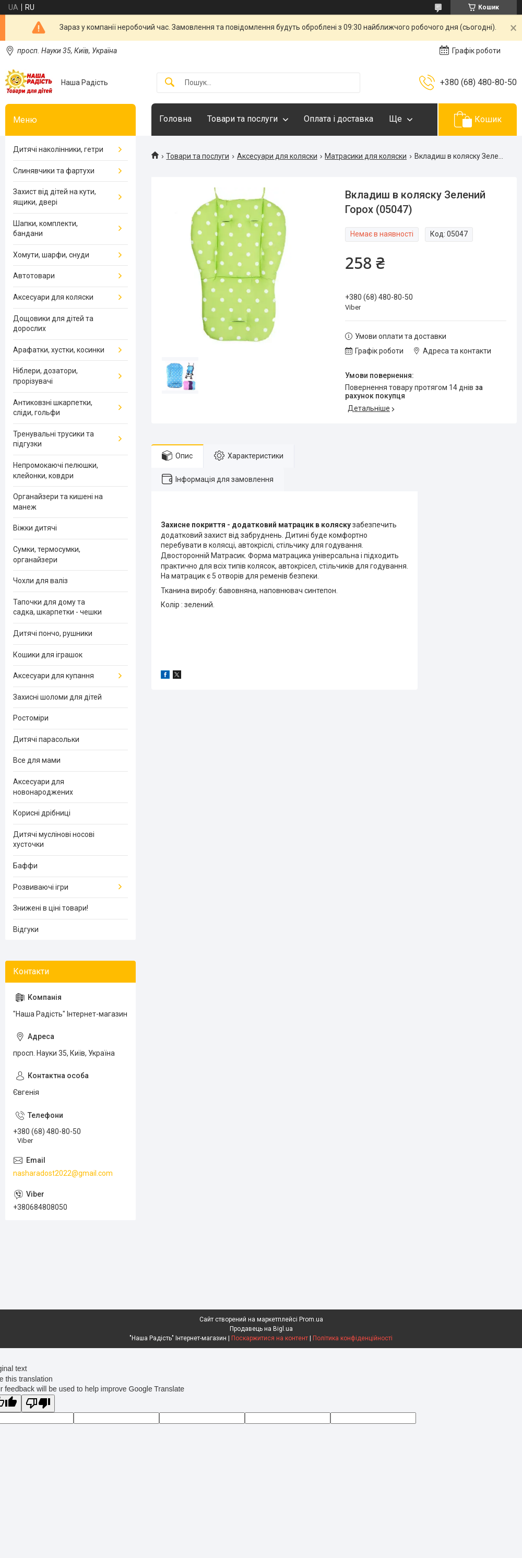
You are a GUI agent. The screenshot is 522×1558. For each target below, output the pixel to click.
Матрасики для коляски (366, 156)
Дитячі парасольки (46, 739)
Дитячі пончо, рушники (52, 633)
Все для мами (37, 760)
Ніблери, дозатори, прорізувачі (45, 376)
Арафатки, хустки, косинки (58, 350)
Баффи (25, 865)
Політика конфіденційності (353, 1338)
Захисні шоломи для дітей (57, 697)
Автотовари (34, 276)
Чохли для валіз (40, 580)
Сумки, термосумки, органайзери (46, 554)
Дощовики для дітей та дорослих (53, 323)
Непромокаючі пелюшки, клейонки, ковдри (55, 470)
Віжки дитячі (35, 528)
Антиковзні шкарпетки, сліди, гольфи (52, 407)
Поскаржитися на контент (269, 1338)
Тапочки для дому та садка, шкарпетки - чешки (57, 607)
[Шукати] (169, 83)
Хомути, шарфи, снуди (51, 255)
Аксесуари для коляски (277, 156)
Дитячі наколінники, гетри (58, 149)
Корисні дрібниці (41, 813)
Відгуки (26, 929)
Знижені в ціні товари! (50, 908)
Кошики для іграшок (47, 655)
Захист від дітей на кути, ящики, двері (54, 196)
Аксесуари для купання (53, 675)
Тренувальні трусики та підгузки (53, 439)
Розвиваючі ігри (40, 887)
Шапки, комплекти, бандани (45, 228)
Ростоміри (31, 718)
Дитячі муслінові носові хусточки (53, 839)
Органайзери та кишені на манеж (58, 501)
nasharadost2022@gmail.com (63, 1173)
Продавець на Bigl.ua (261, 1328)
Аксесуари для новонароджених (43, 786)
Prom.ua (311, 1319)
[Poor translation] (38, 1404)
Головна (175, 119)
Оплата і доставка (338, 119)
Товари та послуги (242, 119)
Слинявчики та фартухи (53, 171)
